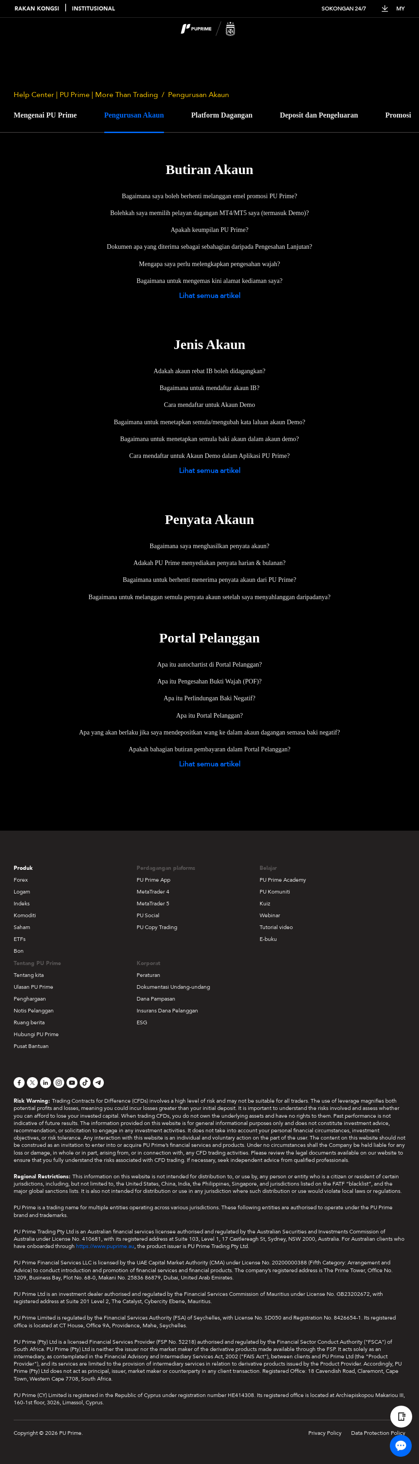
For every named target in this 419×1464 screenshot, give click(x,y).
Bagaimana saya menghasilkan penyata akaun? (210, 546)
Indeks (22, 903)
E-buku (268, 939)
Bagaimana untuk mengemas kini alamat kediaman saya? (209, 280)
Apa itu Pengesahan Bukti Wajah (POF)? (209, 681)
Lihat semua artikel (209, 296)
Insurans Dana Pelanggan (167, 1010)
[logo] (215, 30)
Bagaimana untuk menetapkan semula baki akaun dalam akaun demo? (209, 439)
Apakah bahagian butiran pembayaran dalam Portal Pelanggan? (209, 749)
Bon (19, 951)
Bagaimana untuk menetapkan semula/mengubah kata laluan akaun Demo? (209, 422)
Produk (23, 868)
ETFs (20, 939)
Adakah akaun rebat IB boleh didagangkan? (209, 371)
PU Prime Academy (283, 880)
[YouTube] (71, 1082)
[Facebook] (19, 1082)
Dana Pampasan (156, 998)
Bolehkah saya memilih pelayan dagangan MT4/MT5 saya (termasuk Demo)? (209, 213)
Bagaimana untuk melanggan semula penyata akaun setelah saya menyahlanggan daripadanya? (209, 597)
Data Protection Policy (378, 1433)
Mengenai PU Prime (45, 115)
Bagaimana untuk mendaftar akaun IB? (209, 388)
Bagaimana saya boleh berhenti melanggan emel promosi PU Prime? (209, 196)
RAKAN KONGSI (37, 8)
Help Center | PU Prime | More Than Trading (86, 95)
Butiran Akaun (210, 169)
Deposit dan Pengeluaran (319, 115)
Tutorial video (276, 927)
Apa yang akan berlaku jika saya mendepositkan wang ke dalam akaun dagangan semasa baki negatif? (209, 732)
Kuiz (265, 903)
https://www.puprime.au (105, 1246)
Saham (22, 927)
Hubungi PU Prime (36, 1034)
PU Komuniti (275, 891)
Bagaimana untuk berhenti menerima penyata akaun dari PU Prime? (209, 579)
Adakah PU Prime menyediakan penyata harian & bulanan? (209, 563)
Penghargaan (30, 998)
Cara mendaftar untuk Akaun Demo (209, 404)
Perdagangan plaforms (166, 868)
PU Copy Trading (157, 927)
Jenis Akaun (209, 344)
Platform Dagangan (222, 115)
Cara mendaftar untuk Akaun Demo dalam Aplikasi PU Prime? (209, 455)
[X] (32, 1082)
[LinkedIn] (45, 1082)
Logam (22, 891)
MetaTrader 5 (153, 903)
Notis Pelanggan (34, 1010)
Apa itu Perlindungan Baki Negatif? (209, 698)
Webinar (270, 915)
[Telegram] (98, 1082)
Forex (21, 880)
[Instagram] (58, 1082)
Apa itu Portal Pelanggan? (209, 715)
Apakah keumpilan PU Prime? (210, 229)
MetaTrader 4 (153, 891)
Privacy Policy (325, 1433)
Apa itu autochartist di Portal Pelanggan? (209, 664)
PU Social (148, 915)
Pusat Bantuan (31, 1046)
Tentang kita (29, 975)
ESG (142, 1022)
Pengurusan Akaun (134, 115)
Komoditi (25, 915)
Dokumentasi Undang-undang (173, 987)
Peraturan (148, 975)
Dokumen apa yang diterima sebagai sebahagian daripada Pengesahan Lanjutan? (209, 246)
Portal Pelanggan (209, 637)
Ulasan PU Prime (33, 987)
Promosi (398, 115)
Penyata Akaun (209, 519)
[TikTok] (85, 1082)
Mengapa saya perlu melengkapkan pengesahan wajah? (209, 264)
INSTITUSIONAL (93, 8)
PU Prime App (153, 880)
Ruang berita (29, 1022)
